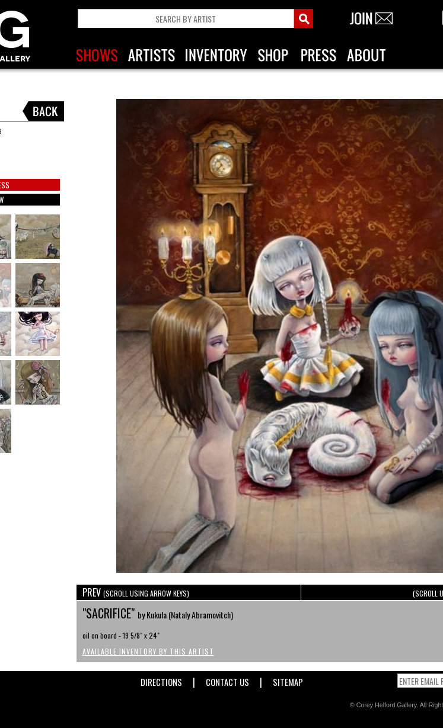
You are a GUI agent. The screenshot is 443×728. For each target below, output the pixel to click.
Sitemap (288, 680)
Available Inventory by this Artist (148, 651)
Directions (161, 680)
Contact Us (227, 680)
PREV (135, 592)
